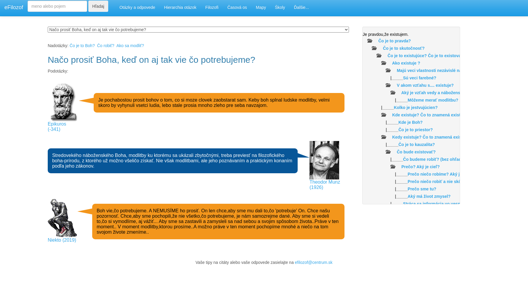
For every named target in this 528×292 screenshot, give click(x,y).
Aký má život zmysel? (429, 196)
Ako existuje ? (406, 63)
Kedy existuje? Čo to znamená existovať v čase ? (440, 137)
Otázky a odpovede (137, 7)
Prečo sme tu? (422, 189)
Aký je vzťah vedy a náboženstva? (435, 92)
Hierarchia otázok (180, 7)
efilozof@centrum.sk (314, 262)
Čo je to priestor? (415, 129)
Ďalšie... (301, 7)
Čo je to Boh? (82, 45)
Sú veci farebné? (419, 78)
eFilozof (13, 7)
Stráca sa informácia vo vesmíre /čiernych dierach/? (454, 203)
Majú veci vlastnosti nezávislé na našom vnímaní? (446, 70)
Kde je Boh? (410, 122)
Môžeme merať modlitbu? (433, 100)
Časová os (237, 7)
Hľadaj (98, 6)
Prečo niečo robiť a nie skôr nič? (440, 181)
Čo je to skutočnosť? (404, 48)
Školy (280, 7)
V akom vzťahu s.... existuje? (425, 85)
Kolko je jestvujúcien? (416, 107)
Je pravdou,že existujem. (386, 34)
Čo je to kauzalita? (416, 144)
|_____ (399, 78)
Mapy (261, 7)
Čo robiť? (105, 45)
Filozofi (211, 7)
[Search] (57, 6)
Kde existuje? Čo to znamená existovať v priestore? (443, 115)
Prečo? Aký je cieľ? (420, 166)
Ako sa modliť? (130, 45)
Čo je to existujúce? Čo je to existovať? (426, 55)
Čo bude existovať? (416, 152)
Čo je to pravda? (394, 40)
